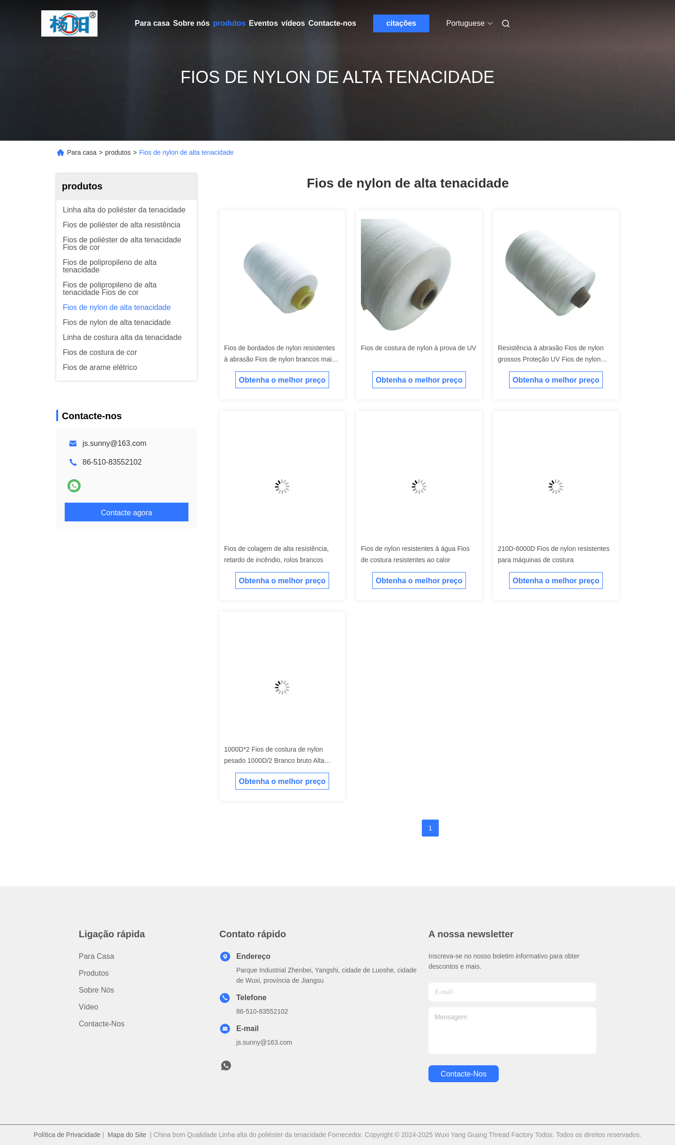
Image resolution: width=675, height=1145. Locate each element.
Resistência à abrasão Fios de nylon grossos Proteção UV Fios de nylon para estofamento (551, 359)
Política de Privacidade (67, 1134)
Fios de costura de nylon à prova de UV (418, 348)
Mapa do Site (127, 1134)
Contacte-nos (332, 23)
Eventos (263, 23)
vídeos (293, 23)
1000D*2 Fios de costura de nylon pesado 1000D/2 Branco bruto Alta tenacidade (274, 761)
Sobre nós (191, 23)
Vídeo (88, 1007)
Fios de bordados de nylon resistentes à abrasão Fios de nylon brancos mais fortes (279, 359)
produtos (229, 23)
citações (401, 23)
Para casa (152, 23)
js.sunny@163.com (114, 443)
